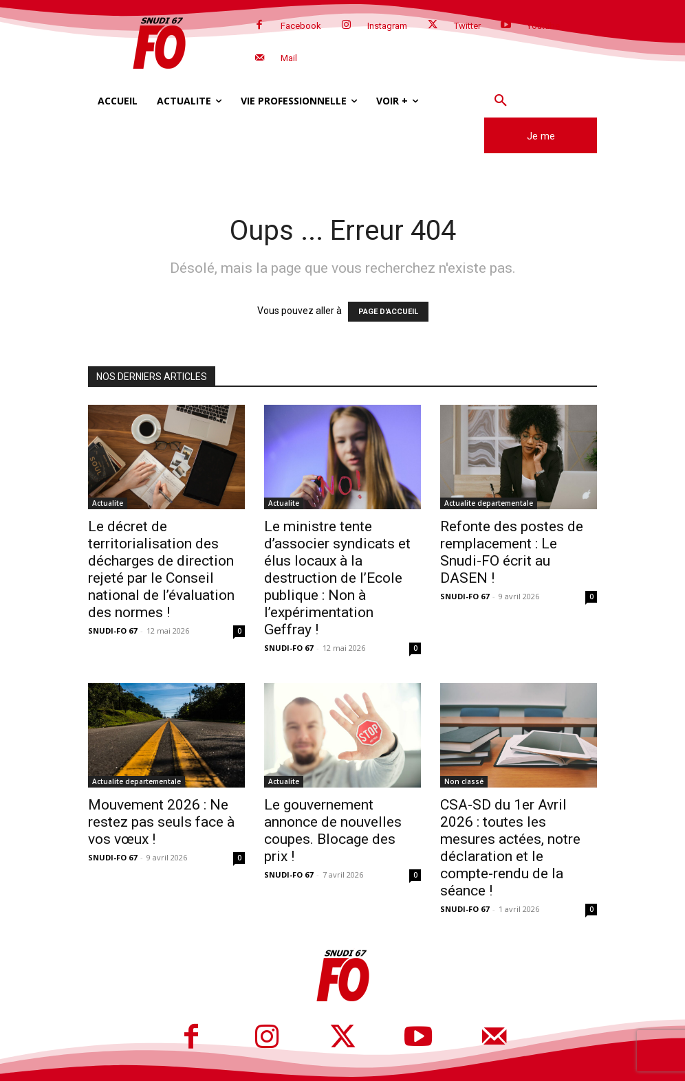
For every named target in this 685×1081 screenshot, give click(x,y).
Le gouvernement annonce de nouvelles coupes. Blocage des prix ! (333, 830)
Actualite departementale (488, 503)
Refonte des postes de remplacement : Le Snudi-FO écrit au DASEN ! (511, 552)
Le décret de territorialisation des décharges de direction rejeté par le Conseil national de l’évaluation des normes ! (161, 569)
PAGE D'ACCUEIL (388, 311)
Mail (289, 58)
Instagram (387, 26)
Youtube (543, 26)
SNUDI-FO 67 (112, 630)
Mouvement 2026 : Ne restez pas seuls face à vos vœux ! (161, 821)
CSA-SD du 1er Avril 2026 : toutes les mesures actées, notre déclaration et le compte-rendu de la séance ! (510, 847)
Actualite (107, 503)
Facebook (301, 26)
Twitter (467, 26)
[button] (500, 101)
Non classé (463, 781)
